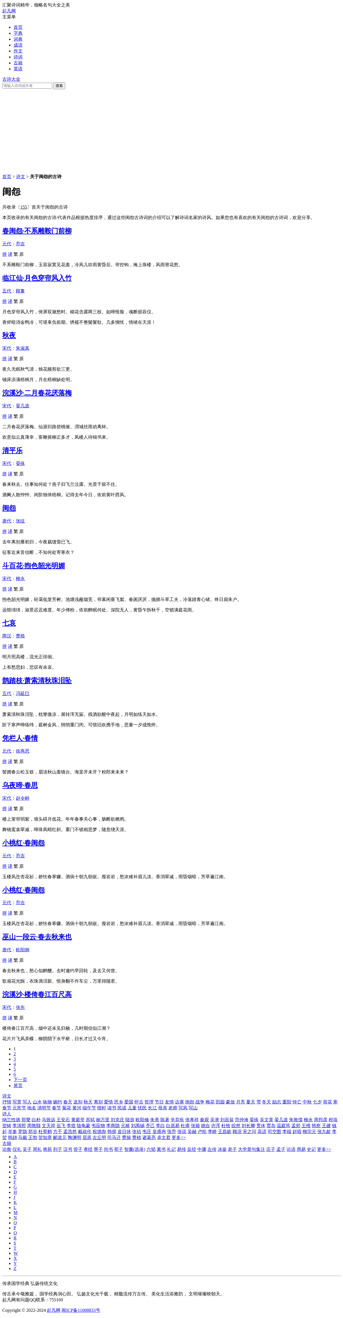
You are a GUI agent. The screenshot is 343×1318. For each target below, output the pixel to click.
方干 (57, 1131)
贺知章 (45, 1137)
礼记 (171, 1149)
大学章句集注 (251, 1149)
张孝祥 (192, 1119)
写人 (27, 1102)
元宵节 (19, 1107)
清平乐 (12, 450)
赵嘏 (297, 1131)
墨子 (98, 1149)
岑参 (12, 1131)
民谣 (121, 1107)
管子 (77, 1149)
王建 (326, 1125)
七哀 (9, 623)
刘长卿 (248, 1125)
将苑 (47, 1149)
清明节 (44, 1107)
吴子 (27, 1149)
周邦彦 (320, 1119)
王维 (306, 1125)
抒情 (6, 1102)
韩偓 (111, 1131)
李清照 (19, 1125)
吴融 (191, 1131)
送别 (77, 1102)
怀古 (138, 1102)
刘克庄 (117, 1119)
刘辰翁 (227, 1119)
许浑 (215, 1125)
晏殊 (20, 463)
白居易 (173, 1125)
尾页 (18, 1085)
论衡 (6, 1149)
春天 (67, 1102)
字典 (18, 33)
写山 (193, 1107)
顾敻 (20, 290)
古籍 (18, 62)
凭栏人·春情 (20, 738)
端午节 (89, 1107)
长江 (152, 1107)
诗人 (6, 1113)
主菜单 (9, 16)
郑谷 (32, 1131)
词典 (18, 39)
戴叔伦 (84, 1131)
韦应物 (98, 1125)
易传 (181, 1149)
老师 (172, 1107)
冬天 (266, 1102)
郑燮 (25, 1119)
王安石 (63, 1119)
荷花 (327, 1102)
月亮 (240, 1102)
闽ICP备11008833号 (81, 1310)
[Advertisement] (171, 131)
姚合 (205, 1125)
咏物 (47, 1102)
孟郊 (295, 1125)
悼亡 (297, 1102)
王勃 (32, 1137)
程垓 (333, 1119)
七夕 (317, 1102)
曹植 (20, 635)
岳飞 (60, 1125)
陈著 (164, 1119)
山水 (37, 1102)
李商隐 (113, 1125)
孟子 (280, 1149)
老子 (232, 1149)
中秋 (307, 1102)
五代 (6, 290)
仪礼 (16, 1149)
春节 (56, 1107)
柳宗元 (309, 1131)
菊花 (66, 1107)
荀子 (118, 1149)
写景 (16, 1102)
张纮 (20, 521)
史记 (311, 1149)
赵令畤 (22, 798)
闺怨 (9, 508)
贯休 (260, 1125)
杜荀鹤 (45, 1131)
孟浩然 (70, 1131)
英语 (18, 68)
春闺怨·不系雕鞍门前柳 (37, 231)
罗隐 (22, 1131)
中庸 (201, 1149)
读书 (111, 1107)
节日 (159, 1102)
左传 (212, 1149)
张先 (20, 1007)
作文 (18, 51)
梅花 (210, 1102)
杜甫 (185, 1125)
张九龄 (324, 1131)
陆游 (129, 1119)
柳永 (20, 578)
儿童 (132, 1107)
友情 (169, 1102)
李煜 (71, 1125)
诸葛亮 (149, 1137)
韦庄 (146, 1131)
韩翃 (12, 1137)
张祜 (136, 1131)
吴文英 (266, 1119)
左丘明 (99, 1137)
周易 (301, 1149)
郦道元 (60, 1137)
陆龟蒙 (83, 1125)
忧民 (142, 1107)
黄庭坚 (78, 1119)
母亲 (162, 1107)
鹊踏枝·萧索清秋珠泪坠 (37, 680)
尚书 (108, 1149)
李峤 (212, 1131)
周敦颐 (34, 1125)
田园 (220, 1102)
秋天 (88, 1102)
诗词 (18, 56)
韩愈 (316, 1125)
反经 (191, 1149)
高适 (261, 1131)
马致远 (48, 1119)
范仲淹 (241, 1119)
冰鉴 (222, 1149)
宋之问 (249, 1131)
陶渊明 (74, 1137)
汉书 (67, 1149)
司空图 (274, 1131)
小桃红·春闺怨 (23, 843)
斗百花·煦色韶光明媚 (33, 565)
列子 (57, 1149)
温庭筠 (283, 1125)
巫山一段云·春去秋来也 (37, 937)
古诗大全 (11, 79)
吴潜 (214, 1119)
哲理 (149, 1102)
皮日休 (124, 1131)
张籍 (195, 1125)
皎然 (236, 1125)
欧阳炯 (22, 949)
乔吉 (20, 243)
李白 (160, 1125)
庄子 (270, 1149)
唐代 (6, 521)
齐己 (150, 1125)
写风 (182, 1107)
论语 (291, 1149)
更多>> (179, 1137)
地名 (31, 1107)
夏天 (250, 1102)
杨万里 (103, 1119)
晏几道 (22, 405)
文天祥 (48, 1125)
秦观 (204, 1119)
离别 (98, 1102)
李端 (286, 1131)
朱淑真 (22, 348)
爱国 (128, 1102)
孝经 (88, 1149)
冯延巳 (22, 693)
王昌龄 (224, 1131)
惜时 (101, 1107)
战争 (199, 1102)
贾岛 (271, 1125)
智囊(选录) (134, 1149)
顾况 (237, 1131)
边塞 (179, 1102)
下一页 (20, 1079)
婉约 (57, 1102)
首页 (18, 27)
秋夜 (9, 335)
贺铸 (6, 1125)
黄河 (76, 1107)
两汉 (6, 635)
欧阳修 (142, 1119)
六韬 (151, 1149)
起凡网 (9, 10)
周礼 (37, 1149)
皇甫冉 (159, 1131)
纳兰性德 (11, 1119)
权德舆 (99, 1131)
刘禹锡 (138, 1125)
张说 (181, 1131)
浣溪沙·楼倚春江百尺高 (37, 994)
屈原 (86, 1137)
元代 (6, 243)
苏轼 (90, 1119)
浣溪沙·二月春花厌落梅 (37, 393)
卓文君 (164, 1137)
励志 (276, 1102)
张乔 (171, 1131)
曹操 (126, 1137)
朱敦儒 (296, 1119)
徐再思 (22, 751)
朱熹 (154, 1119)
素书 (161, 1149)
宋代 (6, 348)
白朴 (36, 1119)
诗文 (20, 176)
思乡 (118, 1102)
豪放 (230, 1102)
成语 (18, 45)
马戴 (22, 1137)
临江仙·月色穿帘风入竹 (37, 278)
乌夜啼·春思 (20, 785)
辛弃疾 (177, 1119)
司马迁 (114, 1137)
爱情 (108, 1102)
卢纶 (202, 1131)
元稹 (125, 1125)
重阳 (286, 1102)
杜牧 (225, 1125)
